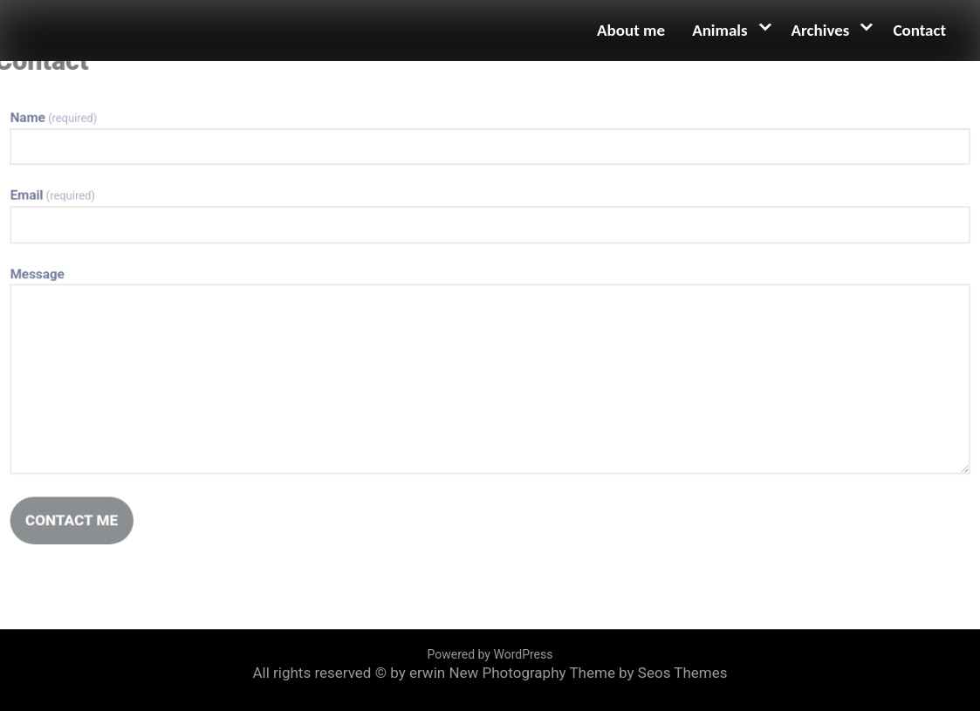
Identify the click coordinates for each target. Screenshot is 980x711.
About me (631, 30)
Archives (821, 30)
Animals (719, 30)
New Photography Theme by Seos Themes (588, 672)
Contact (919, 30)
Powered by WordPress (490, 654)
